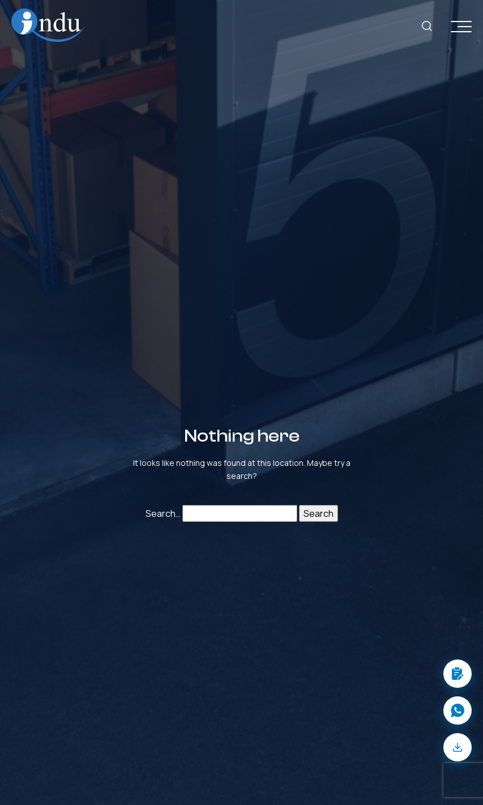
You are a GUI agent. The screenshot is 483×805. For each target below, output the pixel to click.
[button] (457, 674)
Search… (163, 513)
